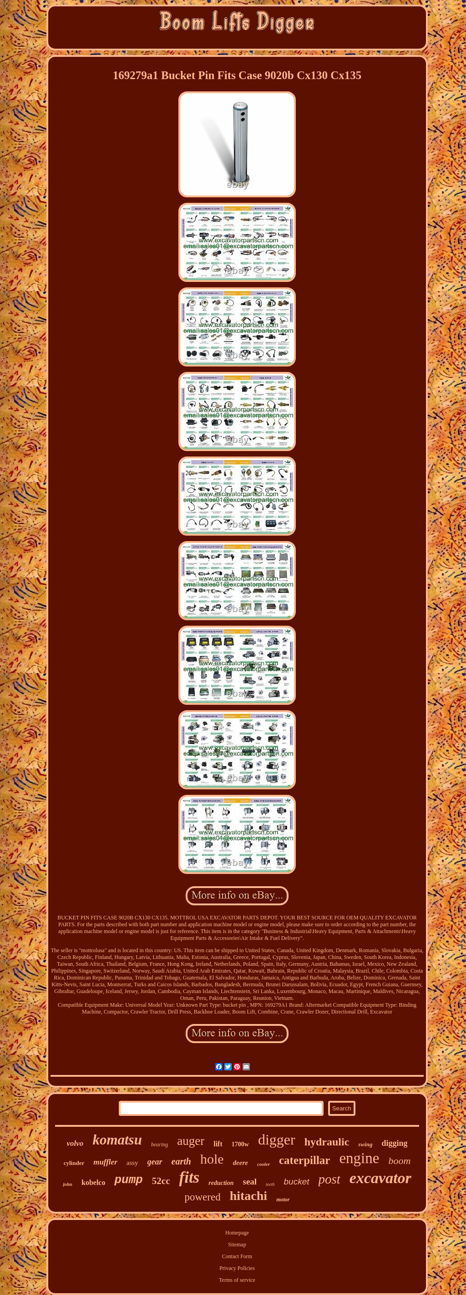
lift (218, 1144)
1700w (240, 1144)
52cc (161, 1180)
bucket (296, 1181)
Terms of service (237, 1280)
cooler (263, 1164)
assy (132, 1162)
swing (365, 1144)
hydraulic (327, 1142)
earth (181, 1161)
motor (282, 1199)
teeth (270, 1184)
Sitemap (237, 1244)
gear (154, 1161)
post (329, 1179)
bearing (159, 1144)
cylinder (74, 1162)
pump (128, 1180)
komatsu (117, 1140)
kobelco (93, 1182)
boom (399, 1160)
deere (240, 1162)
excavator (380, 1178)
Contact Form (237, 1256)
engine (359, 1158)
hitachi (248, 1196)
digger (276, 1139)
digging (394, 1143)
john (67, 1184)
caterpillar (304, 1160)
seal (250, 1181)
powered (203, 1197)
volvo (75, 1143)
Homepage (237, 1233)
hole (212, 1158)
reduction (220, 1183)
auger (190, 1141)
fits (189, 1177)
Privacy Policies (237, 1268)
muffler (105, 1162)
